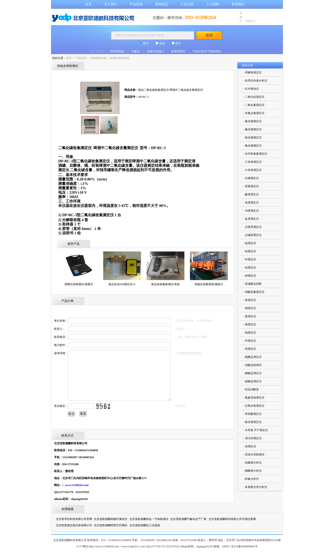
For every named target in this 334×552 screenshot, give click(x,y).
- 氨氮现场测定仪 (253, 397)
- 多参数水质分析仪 (255, 487)
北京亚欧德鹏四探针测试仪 (110, 519)
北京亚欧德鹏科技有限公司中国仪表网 (232, 519)
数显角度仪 (178, 51)
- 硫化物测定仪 (252, 137)
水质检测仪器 (98, 58)
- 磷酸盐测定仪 (252, 373)
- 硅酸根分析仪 (252, 462)
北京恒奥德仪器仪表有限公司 (74, 525)
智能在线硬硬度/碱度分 (209, 284)
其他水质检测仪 (119, 58)
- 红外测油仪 (251, 88)
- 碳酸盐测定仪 (252, 381)
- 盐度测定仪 (251, 218)
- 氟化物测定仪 (252, 129)
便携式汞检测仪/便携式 (78, 284)
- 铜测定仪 (249, 308)
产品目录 (136, 4)
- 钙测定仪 (249, 340)
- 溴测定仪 (249, 446)
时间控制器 (117, 51)
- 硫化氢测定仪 (252, 422)
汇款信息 (187, 4)
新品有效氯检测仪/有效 (165, 284)
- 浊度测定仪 (251, 210)
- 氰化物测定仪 (252, 145)
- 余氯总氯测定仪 (253, 113)
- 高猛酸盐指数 (252, 283)
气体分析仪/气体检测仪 (207, 51)
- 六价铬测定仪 (252, 170)
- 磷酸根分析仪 (252, 470)
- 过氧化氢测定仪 (253, 405)
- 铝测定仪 (249, 251)
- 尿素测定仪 (251, 186)
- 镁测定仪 (249, 348)
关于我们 (110, 4)
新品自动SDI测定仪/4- (122, 284)
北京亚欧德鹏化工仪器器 (144, 525)
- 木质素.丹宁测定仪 (255, 430)
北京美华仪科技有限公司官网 (74, 519)
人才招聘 (212, 4)
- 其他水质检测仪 (253, 454)
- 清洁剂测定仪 (252, 438)
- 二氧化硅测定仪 (253, 96)
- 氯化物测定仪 (252, 121)
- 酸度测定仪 (251, 194)
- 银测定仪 (249, 316)
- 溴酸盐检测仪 (252, 365)
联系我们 (238, 4)
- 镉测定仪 (249, 332)
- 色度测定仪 (251, 202)
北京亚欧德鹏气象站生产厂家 (188, 519)
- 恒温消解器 (251, 389)
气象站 (135, 51)
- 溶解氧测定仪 (252, 72)
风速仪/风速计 (155, 51)
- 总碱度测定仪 (252, 235)
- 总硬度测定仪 (252, 227)
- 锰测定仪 (249, 243)
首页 (88, 4)
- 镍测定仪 (249, 324)
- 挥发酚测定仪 (252, 413)
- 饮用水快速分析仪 (255, 80)
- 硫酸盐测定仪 (252, 357)
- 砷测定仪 (249, 275)
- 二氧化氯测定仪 (253, 105)
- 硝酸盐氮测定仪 (253, 292)
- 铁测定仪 (249, 300)
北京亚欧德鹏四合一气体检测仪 (148, 519)
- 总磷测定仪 (251, 178)
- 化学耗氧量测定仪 (255, 153)
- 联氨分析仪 (251, 478)
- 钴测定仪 (249, 267)
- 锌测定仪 (249, 259)
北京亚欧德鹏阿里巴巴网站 (110, 525)
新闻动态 (161, 4)
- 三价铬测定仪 (252, 161)
